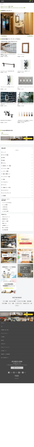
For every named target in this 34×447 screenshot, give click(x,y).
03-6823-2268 (17, 361)
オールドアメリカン (5, 134)
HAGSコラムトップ (6, 216)
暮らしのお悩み (5, 227)
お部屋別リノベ (5, 225)
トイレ (9, 303)
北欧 (13, 303)
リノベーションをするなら (6, 202)
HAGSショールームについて (5, 347)
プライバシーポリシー (4, 333)
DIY (31, 303)
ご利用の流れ (4, 207)
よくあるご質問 (5, 211)
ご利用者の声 (4, 209)
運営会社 (2, 340)
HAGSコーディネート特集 (5, 6)
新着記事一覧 (4, 219)
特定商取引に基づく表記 (4, 329)
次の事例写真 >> (30, 36)
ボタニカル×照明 (12, 301)
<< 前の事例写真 (4, 36)
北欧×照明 (29, 301)
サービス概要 (4, 204)
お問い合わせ (3, 343)
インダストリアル (18, 303)
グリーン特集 (5, 301)
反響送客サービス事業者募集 (5, 354)
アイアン (17, 305)
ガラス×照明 (4, 303)
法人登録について (3, 350)
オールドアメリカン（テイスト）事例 (18, 7)
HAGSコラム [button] (4, 214)
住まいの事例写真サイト (4, 357)
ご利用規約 (2, 336)
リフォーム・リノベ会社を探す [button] (5, 200)
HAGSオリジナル (26, 303)
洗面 (12, 6)
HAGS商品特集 (5, 229)
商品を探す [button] (3, 148)
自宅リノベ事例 (5, 221)
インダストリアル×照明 (21, 301)
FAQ (1, 326)
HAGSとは (2, 322)
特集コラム (4, 223)
